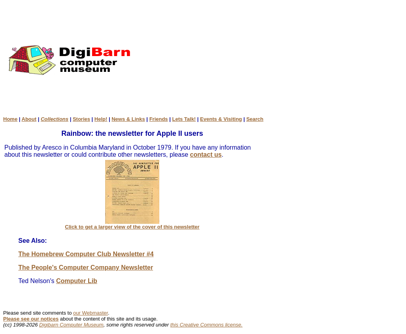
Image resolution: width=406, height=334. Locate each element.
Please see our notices (31, 319)
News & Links (128, 119)
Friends (158, 119)
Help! (101, 119)
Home (10, 119)
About (29, 119)
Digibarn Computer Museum (71, 325)
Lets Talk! (184, 119)
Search (254, 119)
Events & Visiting (221, 119)
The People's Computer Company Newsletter (85, 267)
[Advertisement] (277, 59)
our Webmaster (90, 313)
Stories (81, 119)
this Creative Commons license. (206, 325)
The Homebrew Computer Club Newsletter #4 (85, 254)
